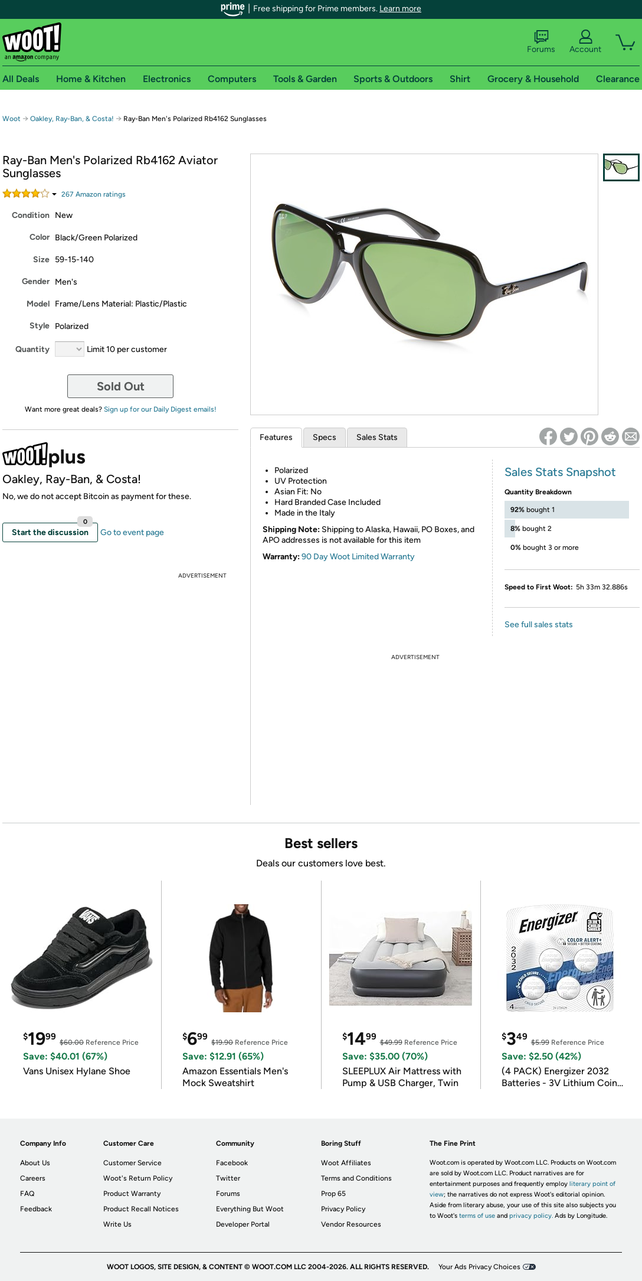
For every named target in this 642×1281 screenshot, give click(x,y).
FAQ (27, 1193)
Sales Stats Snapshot (560, 472)
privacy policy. (531, 1216)
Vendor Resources (351, 1224)
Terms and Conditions (356, 1178)
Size (41, 260)
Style (40, 326)
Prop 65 (333, 1193)
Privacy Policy (343, 1209)
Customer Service (132, 1163)
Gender (36, 281)
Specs (324, 437)
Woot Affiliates (346, 1163)
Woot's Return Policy (137, 1178)
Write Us (117, 1224)
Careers (32, 1178)
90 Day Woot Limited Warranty (358, 557)
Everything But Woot (250, 1209)
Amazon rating (93, 194)
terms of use (477, 1216)
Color (40, 237)
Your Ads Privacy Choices (479, 1267)
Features (276, 437)
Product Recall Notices (141, 1209)
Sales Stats (377, 437)
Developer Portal (243, 1224)
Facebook (232, 1163)
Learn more (400, 9)
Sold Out (121, 386)
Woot (11, 119)
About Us (35, 1163)
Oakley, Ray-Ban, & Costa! (72, 119)
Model (38, 304)
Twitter (228, 1178)
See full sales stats (539, 625)
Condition (31, 215)
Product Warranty (131, 1193)
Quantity (32, 349)
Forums (541, 42)
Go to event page (132, 532)
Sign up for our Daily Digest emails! (160, 409)
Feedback (36, 1209)
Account (585, 42)
